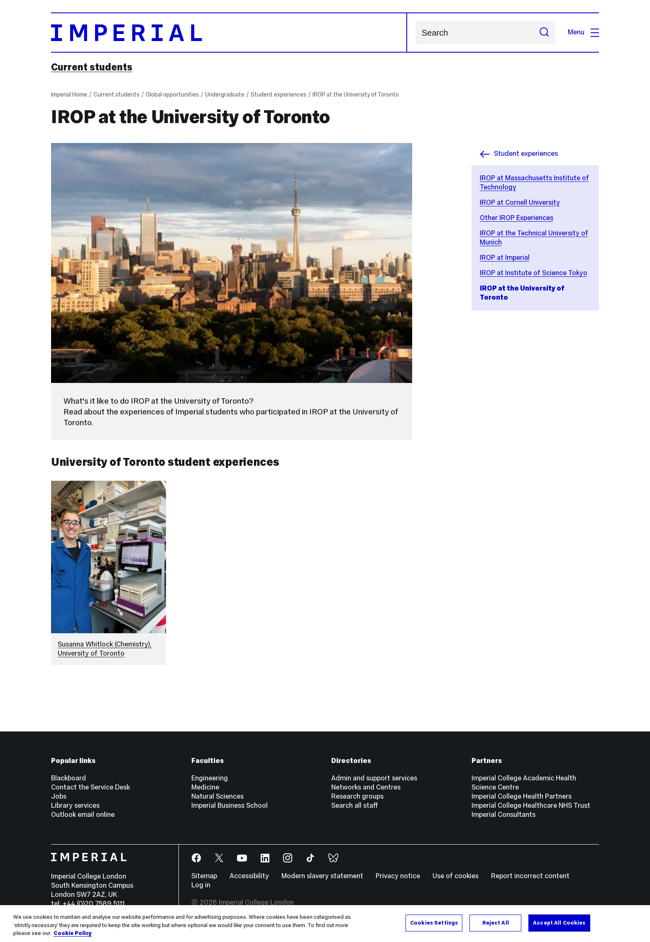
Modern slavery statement (322, 876)
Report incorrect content (530, 876)
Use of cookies (456, 876)
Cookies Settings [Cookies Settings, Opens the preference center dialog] (434, 922)
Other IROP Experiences (516, 217)
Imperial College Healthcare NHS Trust (531, 805)
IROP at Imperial (505, 257)
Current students (91, 67)
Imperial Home (69, 94)
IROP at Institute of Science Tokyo (533, 273)
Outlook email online (83, 814)
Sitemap (204, 876)
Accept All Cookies (559, 922)
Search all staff (354, 805)
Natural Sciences (217, 796)
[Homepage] (229, 32)
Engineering (209, 778)
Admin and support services (374, 778)
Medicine (205, 787)
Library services (75, 805)
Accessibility (249, 876)
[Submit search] (544, 32)
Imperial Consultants (503, 814)
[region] (325, 923)
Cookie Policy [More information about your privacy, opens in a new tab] (73, 933)
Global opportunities (172, 94)
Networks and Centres (366, 787)
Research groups (357, 796)
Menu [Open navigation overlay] (583, 32)
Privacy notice (398, 876)
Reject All (495, 922)
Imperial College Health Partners (522, 796)
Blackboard (68, 778)
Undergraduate (224, 94)
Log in (200, 885)
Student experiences (278, 94)
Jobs (58, 796)
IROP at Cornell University (520, 202)
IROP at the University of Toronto (356, 94)
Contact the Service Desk (90, 787)
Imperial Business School (229, 805)
